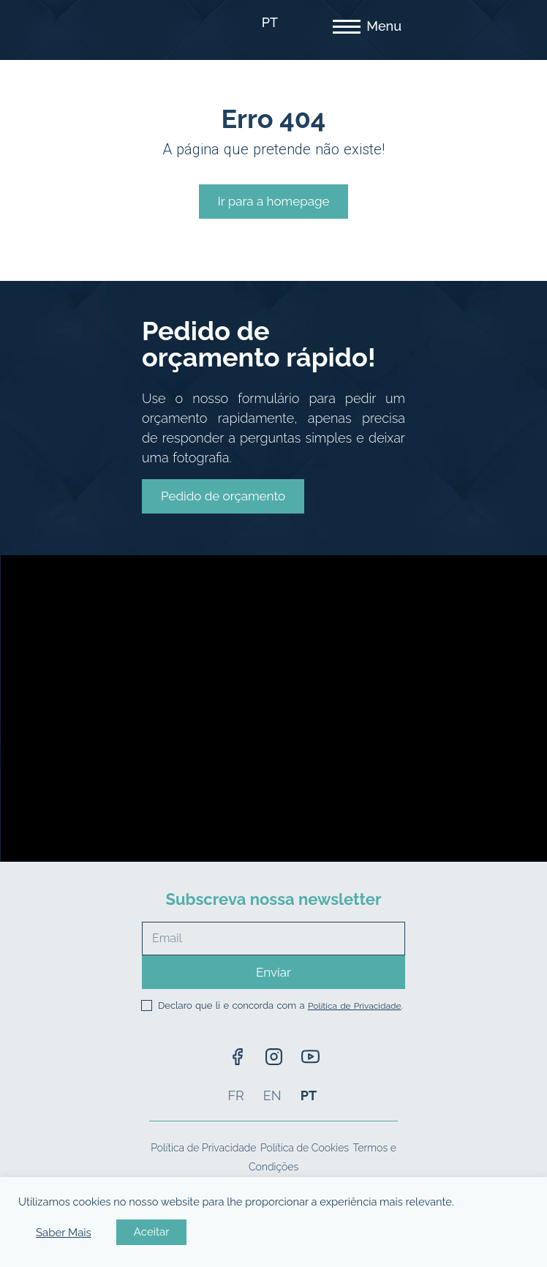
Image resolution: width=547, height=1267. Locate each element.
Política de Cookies (304, 1148)
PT (270, 22)
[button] (223, 496)
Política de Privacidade (354, 1006)
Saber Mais (63, 1232)
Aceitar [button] (152, 1231)
